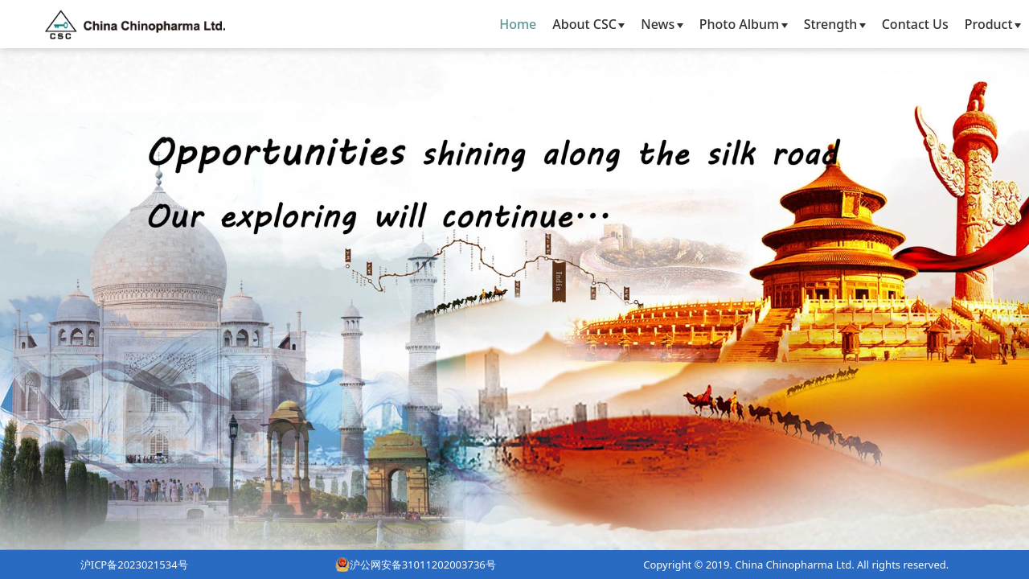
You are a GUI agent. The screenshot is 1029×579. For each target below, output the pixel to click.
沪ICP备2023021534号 (134, 564)
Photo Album (743, 24)
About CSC (588, 24)
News (662, 24)
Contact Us (915, 24)
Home (517, 24)
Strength (835, 24)
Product (993, 24)
